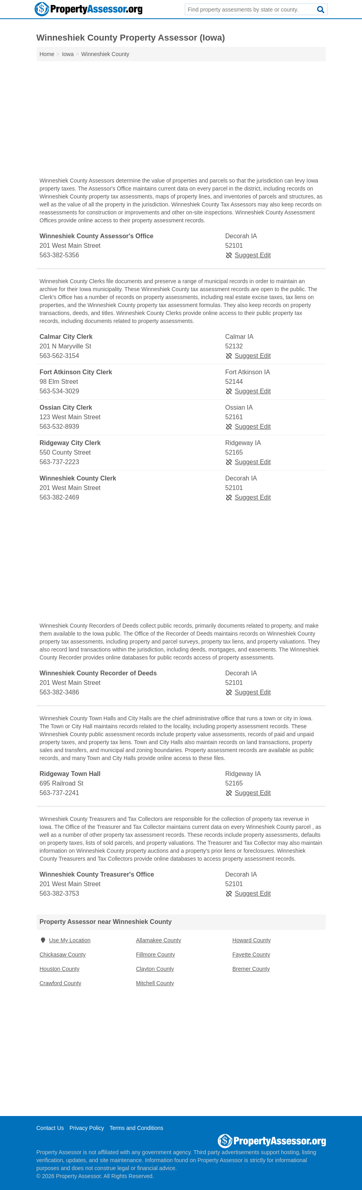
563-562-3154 (59, 355)
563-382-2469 (59, 497)
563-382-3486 (59, 692)
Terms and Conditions (136, 1128)
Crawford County (60, 983)
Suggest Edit (248, 255)
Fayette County (251, 954)
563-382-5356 (59, 255)
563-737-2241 (59, 792)
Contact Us (50, 1128)
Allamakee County (158, 940)
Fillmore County (155, 954)
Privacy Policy (87, 1128)
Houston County (59, 969)
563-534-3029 (59, 391)
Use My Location (65, 940)
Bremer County (251, 969)
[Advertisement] (181, 121)
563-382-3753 (59, 893)
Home (47, 54)
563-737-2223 (59, 462)
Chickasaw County (63, 954)
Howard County (251, 940)
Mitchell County (155, 983)
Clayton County (155, 969)
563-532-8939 (59, 426)
